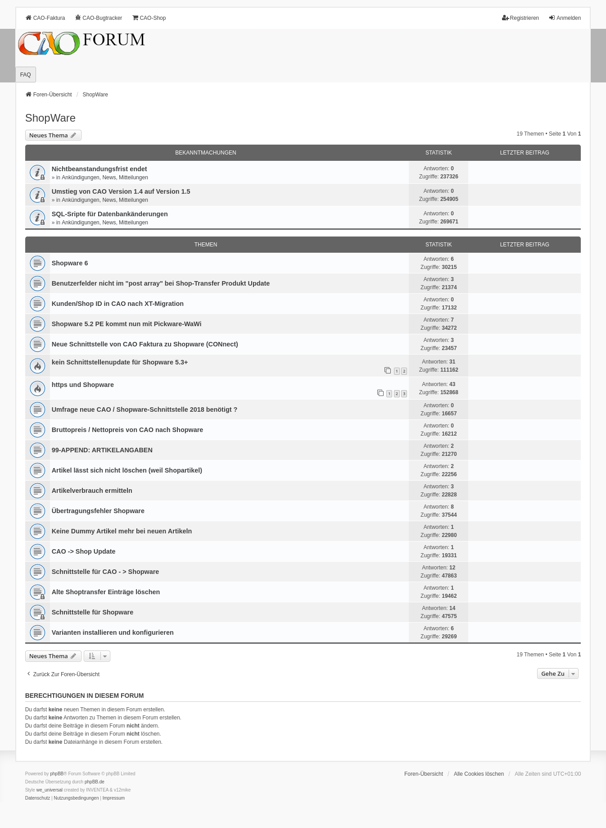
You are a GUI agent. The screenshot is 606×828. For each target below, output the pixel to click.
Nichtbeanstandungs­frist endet (99, 169)
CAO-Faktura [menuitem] (45, 17)
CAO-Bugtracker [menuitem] (98, 17)
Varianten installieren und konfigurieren (113, 632)
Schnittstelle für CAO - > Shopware (105, 571)
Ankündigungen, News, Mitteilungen (105, 177)
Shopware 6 (70, 263)
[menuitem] (37, 798)
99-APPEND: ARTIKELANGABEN (102, 450)
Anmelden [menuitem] (564, 17)
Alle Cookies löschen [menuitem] (479, 774)
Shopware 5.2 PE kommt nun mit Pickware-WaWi (127, 324)
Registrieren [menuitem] (520, 17)
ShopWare (50, 118)
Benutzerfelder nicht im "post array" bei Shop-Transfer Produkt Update (161, 283)
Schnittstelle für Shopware (93, 612)
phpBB (56, 773)
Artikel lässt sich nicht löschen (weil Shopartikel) (127, 470)
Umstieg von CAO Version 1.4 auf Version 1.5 (121, 191)
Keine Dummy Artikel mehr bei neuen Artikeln (122, 531)
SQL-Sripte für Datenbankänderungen (110, 214)
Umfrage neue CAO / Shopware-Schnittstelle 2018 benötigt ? (145, 409)
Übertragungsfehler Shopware (98, 510)
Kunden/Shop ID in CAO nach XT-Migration (118, 303)
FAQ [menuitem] (25, 75)
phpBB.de (94, 781)
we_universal (49, 789)
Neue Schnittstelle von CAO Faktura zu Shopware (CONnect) (145, 344)
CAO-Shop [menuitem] (148, 17)
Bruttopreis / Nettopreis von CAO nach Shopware (128, 429)
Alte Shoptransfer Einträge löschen (106, 592)
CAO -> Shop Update (84, 551)
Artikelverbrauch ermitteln (92, 490)
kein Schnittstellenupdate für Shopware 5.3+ (120, 362)
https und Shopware (83, 384)
